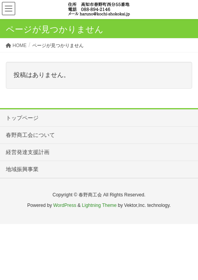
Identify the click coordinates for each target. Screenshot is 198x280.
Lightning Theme (99, 205)
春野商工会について (30, 135)
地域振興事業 (22, 169)
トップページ (22, 118)
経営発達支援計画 (27, 152)
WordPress (64, 205)
